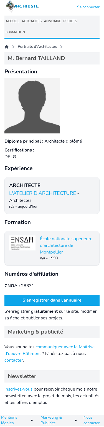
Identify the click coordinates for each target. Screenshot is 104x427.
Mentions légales (9, 420)
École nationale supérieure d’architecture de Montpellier (66, 245)
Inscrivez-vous (18, 389)
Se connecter (88, 7)
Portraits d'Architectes (37, 46)
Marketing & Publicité (51, 420)
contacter (13, 360)
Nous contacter (91, 420)
